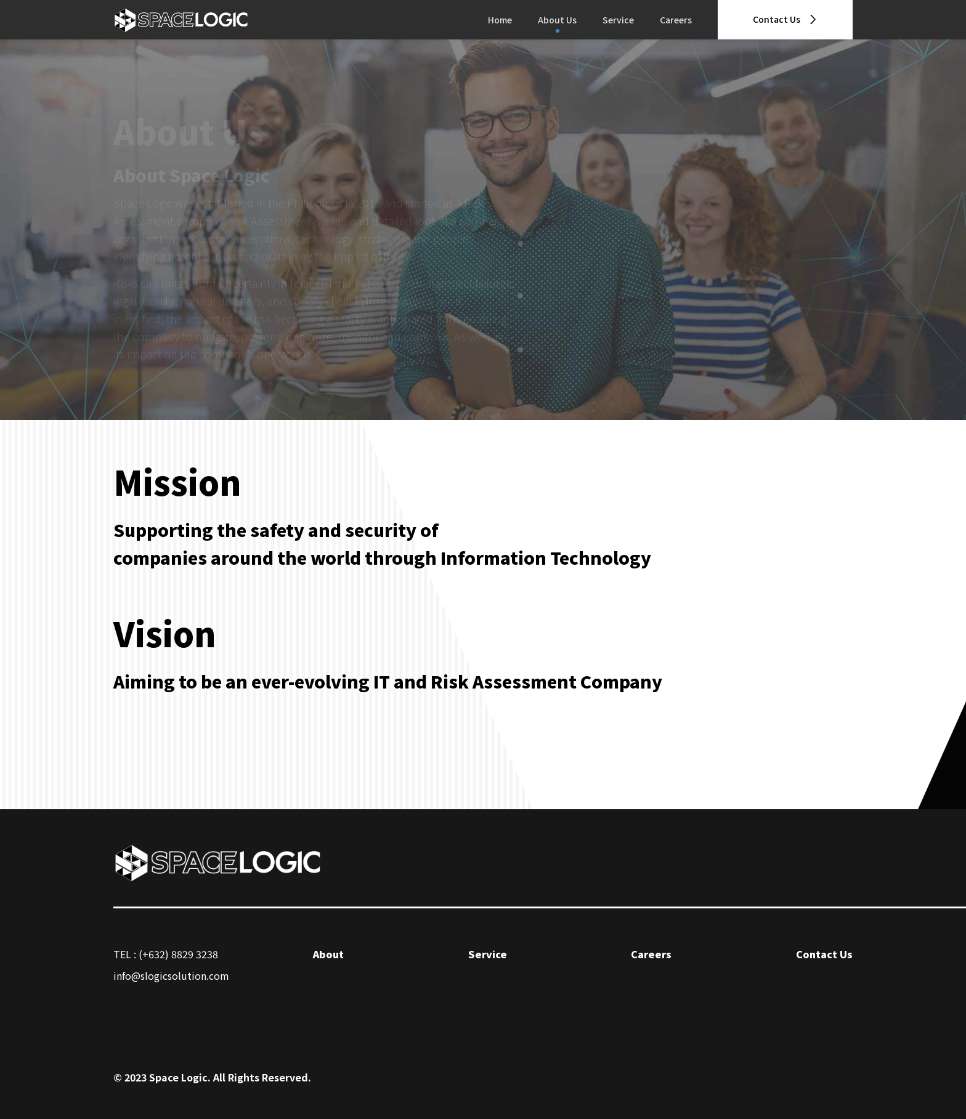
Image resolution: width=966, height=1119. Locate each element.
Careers (676, 20)
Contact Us (824, 954)
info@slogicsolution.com (171, 975)
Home (500, 20)
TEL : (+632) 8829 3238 (165, 954)
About (328, 954)
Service (618, 20)
